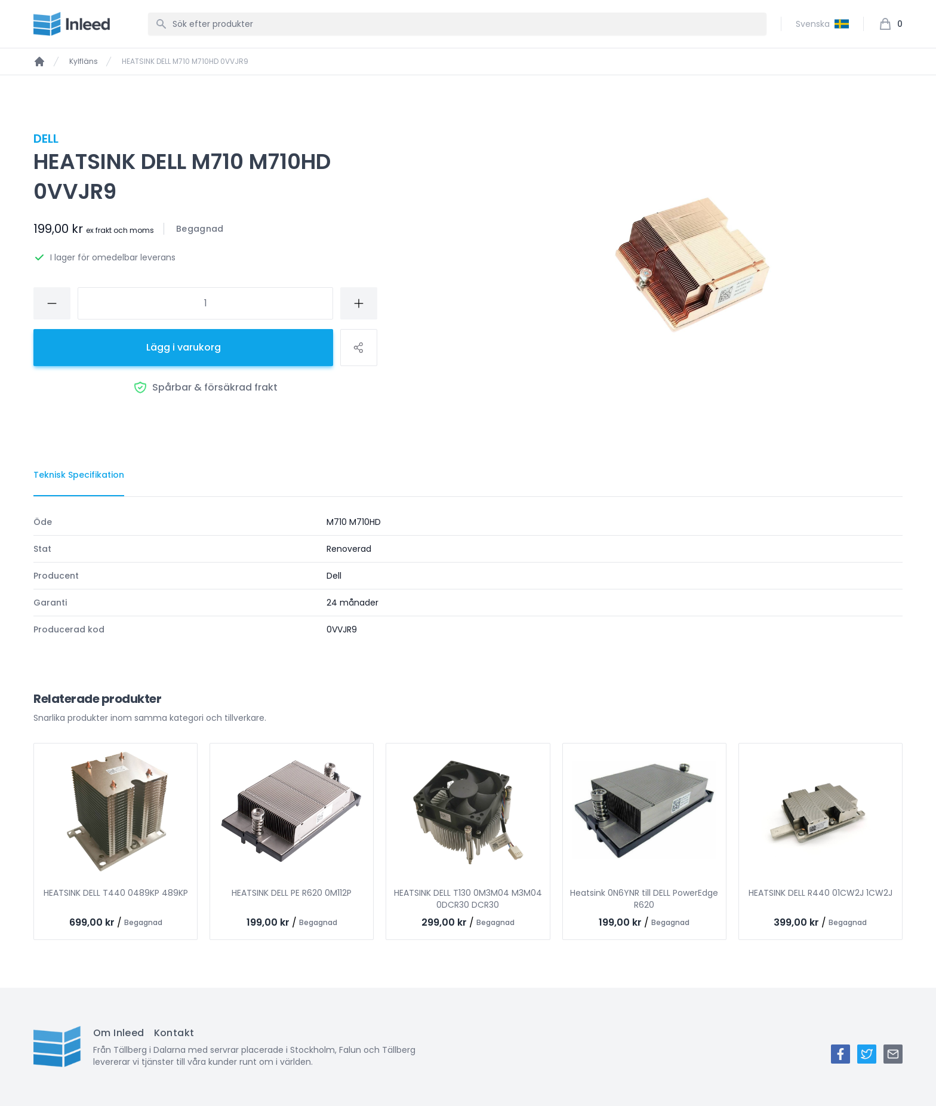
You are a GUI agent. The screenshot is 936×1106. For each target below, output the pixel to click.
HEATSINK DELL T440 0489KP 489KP (116, 893)
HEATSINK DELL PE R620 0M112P (292, 893)
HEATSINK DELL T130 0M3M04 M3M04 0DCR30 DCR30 (468, 899)
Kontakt (174, 1033)
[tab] (78, 475)
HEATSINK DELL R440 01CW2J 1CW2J (820, 893)
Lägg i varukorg (183, 347)
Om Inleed (118, 1033)
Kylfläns (83, 61)
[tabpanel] (468, 576)
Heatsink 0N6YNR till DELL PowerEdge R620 (644, 899)
